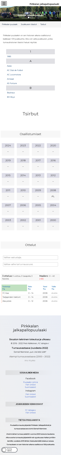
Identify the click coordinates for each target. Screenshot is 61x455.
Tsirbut (43, 24)
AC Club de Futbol (15, 70)
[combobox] (30, 257)
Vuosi (45, 288)
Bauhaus (11, 93)
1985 (9, 56)
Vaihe (54, 288)
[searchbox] (30, 257)
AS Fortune (12, 83)
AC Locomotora (14, 75)
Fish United (30, 385)
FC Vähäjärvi (30, 410)
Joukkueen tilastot (29, 24)
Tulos (30, 288)
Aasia (9, 66)
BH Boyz (11, 97)
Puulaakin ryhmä (30, 382)
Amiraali (10, 79)
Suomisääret (30, 387)
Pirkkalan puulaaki (9, 24)
